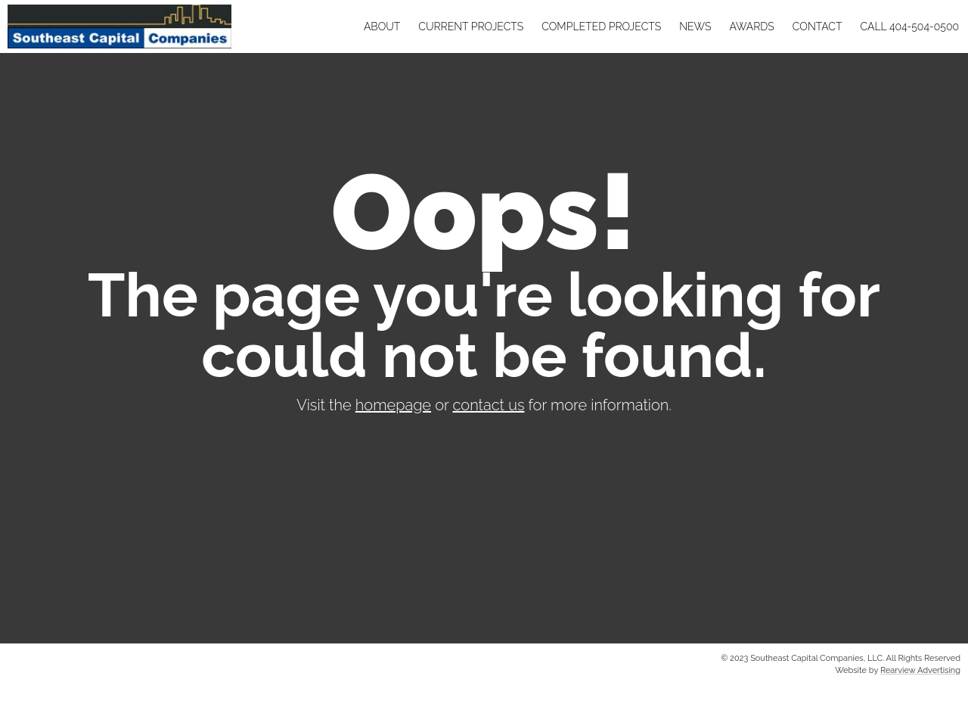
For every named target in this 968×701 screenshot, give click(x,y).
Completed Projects (601, 26)
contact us (489, 405)
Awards (751, 26)
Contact (817, 26)
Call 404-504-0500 (909, 26)
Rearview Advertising (920, 670)
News (695, 26)
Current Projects (470, 26)
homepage (393, 405)
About (382, 26)
